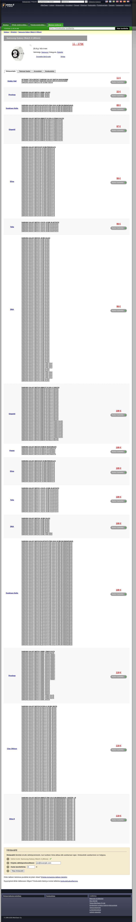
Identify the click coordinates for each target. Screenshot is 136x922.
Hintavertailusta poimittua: (12, 896)
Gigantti (12, 129)
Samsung (44, 52)
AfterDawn (44, 5)
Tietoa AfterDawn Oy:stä (97, 903)
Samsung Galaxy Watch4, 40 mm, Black (36, 238)
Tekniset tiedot (24, 71)
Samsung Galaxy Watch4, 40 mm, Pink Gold (37, 363)
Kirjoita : (23, 863)
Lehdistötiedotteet (95, 910)
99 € (119, 178)
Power (12, 451)
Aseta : (18, 867)
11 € (119, 78)
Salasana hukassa (95, 2)
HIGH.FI (128, 5)
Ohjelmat (83, 5)
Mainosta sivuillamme (96, 898)
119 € (118, 672)
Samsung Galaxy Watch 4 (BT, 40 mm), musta (37, 82)
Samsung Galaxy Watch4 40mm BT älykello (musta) (40, 387)
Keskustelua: (50, 896)
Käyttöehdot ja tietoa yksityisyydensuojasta (103, 905)
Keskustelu (92, 5)
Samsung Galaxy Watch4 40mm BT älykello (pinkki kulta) (43, 118)
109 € (118, 411)
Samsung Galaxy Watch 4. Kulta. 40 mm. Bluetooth (40, 222)
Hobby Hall (12, 81)
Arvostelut (69, 5)
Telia (12, 227)
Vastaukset (120, 5)
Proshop (12, 95)
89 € (119, 105)
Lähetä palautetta (95, 912)
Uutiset (51, 5)
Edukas (6, 32)
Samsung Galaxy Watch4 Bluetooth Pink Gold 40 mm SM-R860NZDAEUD (47, 105)
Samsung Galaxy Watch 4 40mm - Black (36, 92)
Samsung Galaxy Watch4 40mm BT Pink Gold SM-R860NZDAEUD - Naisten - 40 (49, 797)
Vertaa (63, 57)
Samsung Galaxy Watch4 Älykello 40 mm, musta (39, 706)
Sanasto (112, 5)
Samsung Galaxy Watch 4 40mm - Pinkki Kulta (38, 651)
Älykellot (14, 32)
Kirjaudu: (46, 2)
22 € (119, 91)
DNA (12, 309)
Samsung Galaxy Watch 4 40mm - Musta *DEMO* (38, 654)
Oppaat (76, 5)
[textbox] (82, 28)
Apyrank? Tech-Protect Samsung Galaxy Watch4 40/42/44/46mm (45, 79)
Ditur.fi (12, 819)
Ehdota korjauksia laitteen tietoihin (54, 877)
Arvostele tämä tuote (43, 57)
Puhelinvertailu (102, 5)
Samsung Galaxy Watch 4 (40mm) (30, 32)
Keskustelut (49, 71)
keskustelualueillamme (69, 881)
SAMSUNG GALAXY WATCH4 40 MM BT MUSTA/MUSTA (39, 447)
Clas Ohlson (12, 749)
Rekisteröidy (26, 2)
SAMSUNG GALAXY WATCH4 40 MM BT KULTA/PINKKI (38, 449)
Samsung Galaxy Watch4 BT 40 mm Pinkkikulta (39, 147)
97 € (119, 126)
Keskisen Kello (12, 108)
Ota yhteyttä (93, 901)
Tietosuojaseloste (95, 907)
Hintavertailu (60, 5)
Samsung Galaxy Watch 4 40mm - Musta (36, 680)
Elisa (12, 181)
